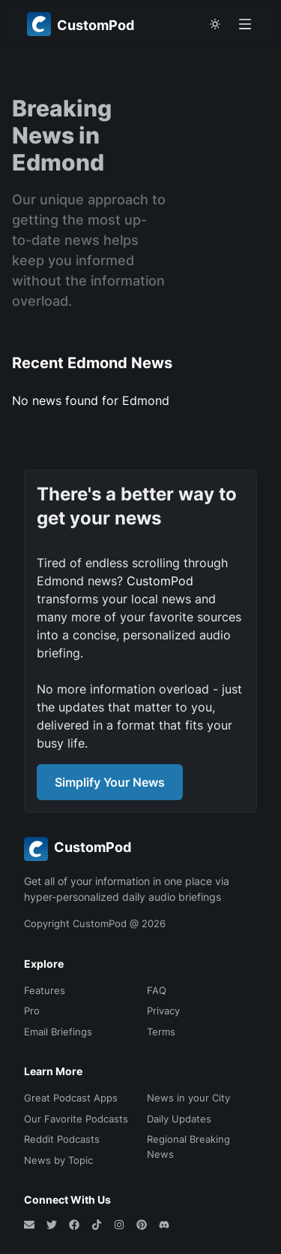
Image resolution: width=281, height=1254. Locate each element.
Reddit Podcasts (62, 1139)
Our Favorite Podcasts (76, 1119)
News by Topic (58, 1160)
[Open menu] (245, 24)
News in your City (188, 1098)
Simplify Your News (110, 782)
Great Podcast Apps (71, 1098)
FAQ (156, 990)
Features (44, 990)
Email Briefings (58, 1032)
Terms (161, 1032)
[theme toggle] (215, 24)
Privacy (163, 1011)
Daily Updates (179, 1119)
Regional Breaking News (188, 1146)
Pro (32, 1011)
